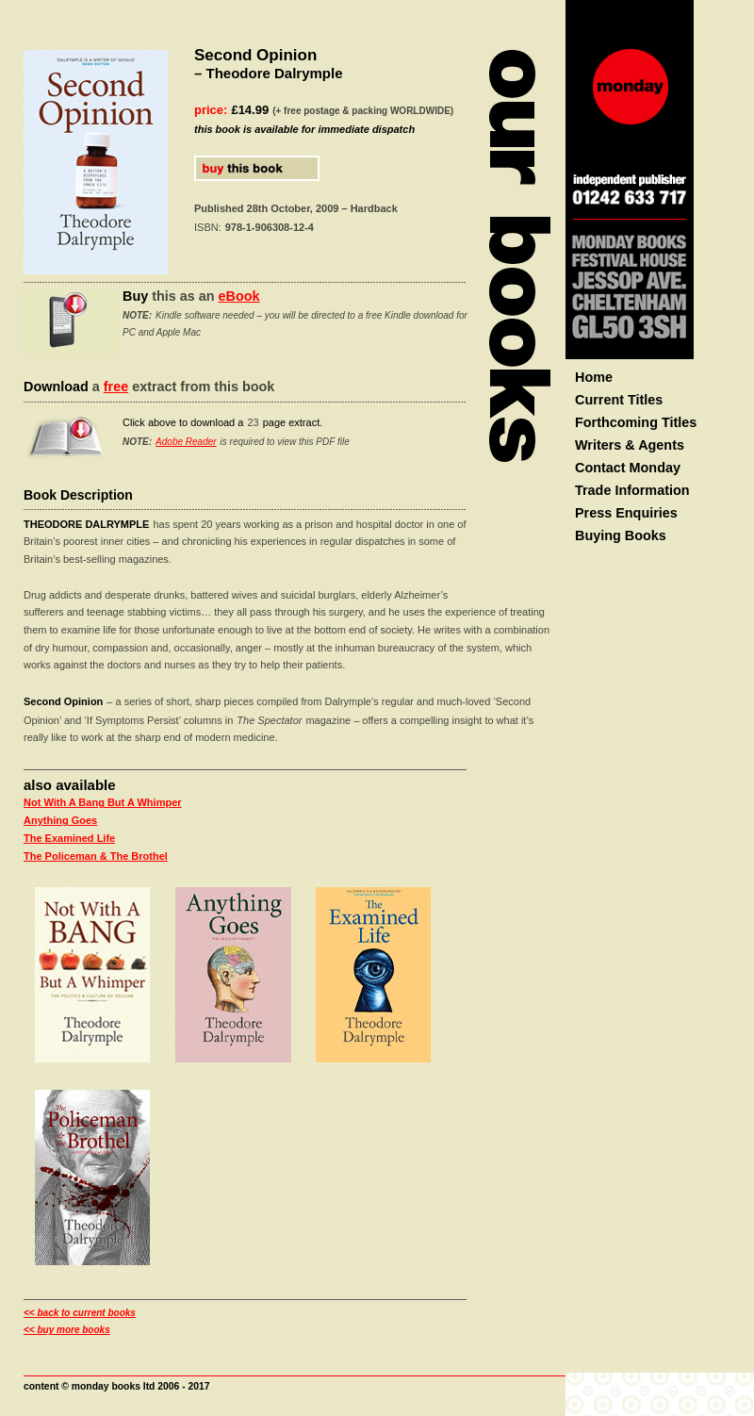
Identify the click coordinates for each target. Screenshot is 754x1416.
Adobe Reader (186, 441)
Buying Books (620, 535)
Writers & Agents (629, 445)
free (116, 386)
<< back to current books (80, 1313)
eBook (239, 296)
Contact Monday (627, 467)
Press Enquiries (626, 512)
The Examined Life (69, 838)
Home (594, 377)
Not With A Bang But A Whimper (103, 802)
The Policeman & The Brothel (96, 856)
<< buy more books (67, 1330)
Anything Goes (60, 820)
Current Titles (619, 399)
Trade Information (632, 490)
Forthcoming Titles (636, 422)
